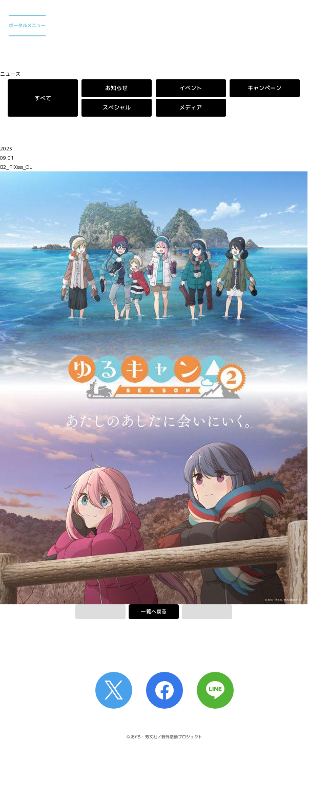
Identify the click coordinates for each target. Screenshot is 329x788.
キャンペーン (265, 88)
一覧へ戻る (154, 611)
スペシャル (116, 108)
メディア (190, 108)
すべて (42, 98)
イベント (190, 88)
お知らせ (117, 88)
